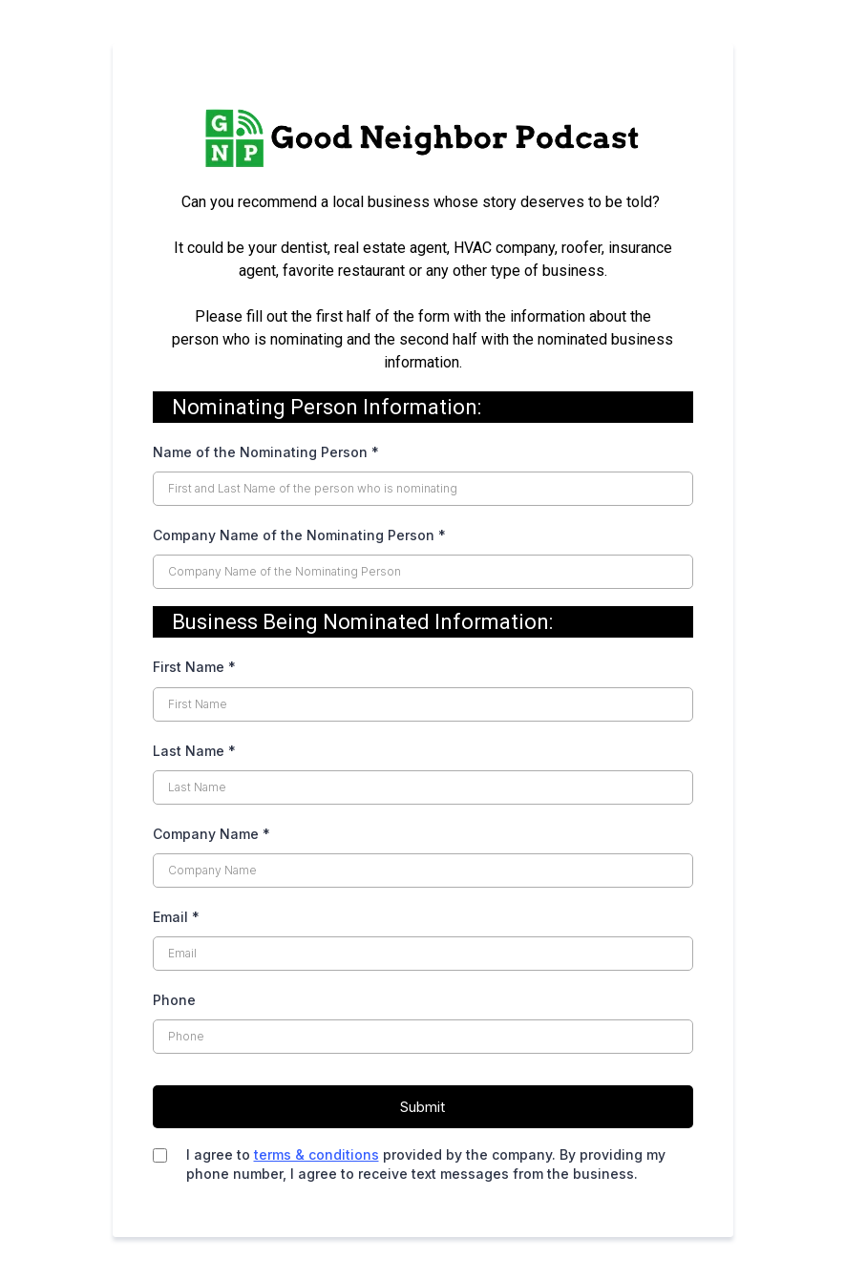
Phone (174, 1000)
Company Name (211, 834)
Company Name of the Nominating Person (299, 535)
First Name (194, 667)
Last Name (194, 751)
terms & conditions (316, 1154)
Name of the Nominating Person (266, 452)
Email (176, 917)
